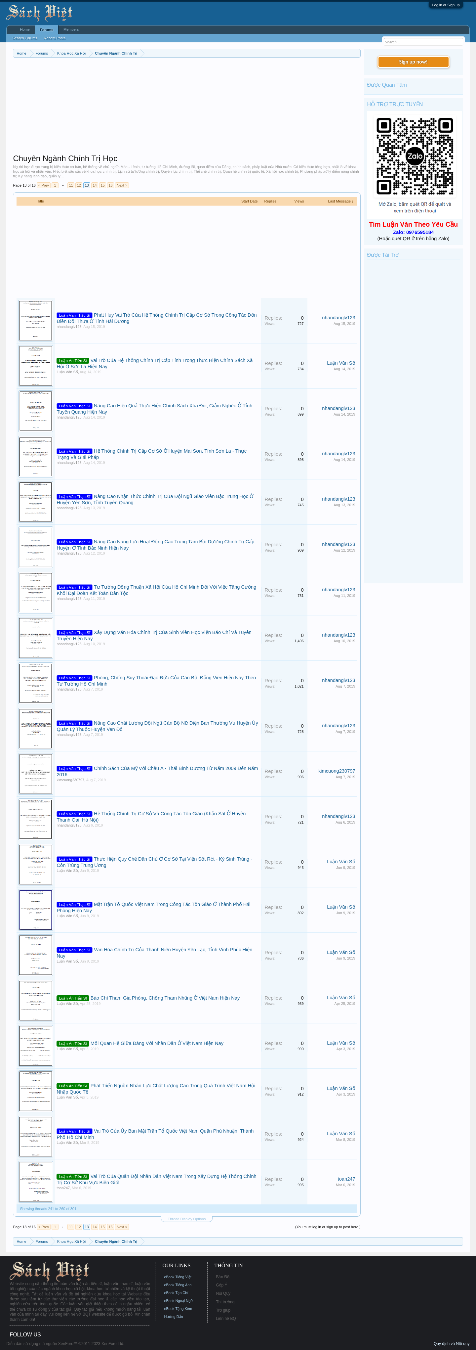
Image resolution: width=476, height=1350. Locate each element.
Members (71, 29)
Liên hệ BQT (227, 1318)
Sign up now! (413, 62)
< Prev (43, 185)
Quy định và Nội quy (452, 1343)
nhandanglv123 (69, 327)
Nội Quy (223, 1293)
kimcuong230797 (70, 780)
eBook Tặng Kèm (178, 1309)
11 (71, 185)
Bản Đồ (222, 1277)
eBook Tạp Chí (176, 1293)
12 (79, 185)
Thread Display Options (187, 1219)
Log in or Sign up (445, 5)
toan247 (63, 1188)
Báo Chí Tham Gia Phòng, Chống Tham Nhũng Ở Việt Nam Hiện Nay (165, 998)
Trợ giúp (223, 1310)
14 (95, 185)
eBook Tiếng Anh (177, 1285)
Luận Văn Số (67, 372)
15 (102, 185)
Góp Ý (221, 1285)
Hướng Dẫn (173, 1317)
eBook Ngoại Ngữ (178, 1301)
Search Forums (24, 38)
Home (24, 29)
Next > (122, 185)
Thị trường (225, 1302)
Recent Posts (54, 38)
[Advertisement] (186, 107)
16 (110, 185)
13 (87, 185)
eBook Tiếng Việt (177, 1277)
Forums (46, 30)
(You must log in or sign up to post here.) (328, 1227)
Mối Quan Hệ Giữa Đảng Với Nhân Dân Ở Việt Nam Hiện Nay (157, 1043)
